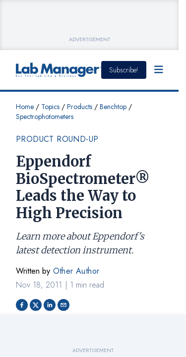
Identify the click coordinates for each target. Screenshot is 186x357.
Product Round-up (57, 139)
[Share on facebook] (22, 305)
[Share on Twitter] (36, 305)
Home (25, 107)
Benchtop (113, 107)
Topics (50, 107)
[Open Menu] (158, 70)
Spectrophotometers (44, 116)
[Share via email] (63, 305)
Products (79, 107)
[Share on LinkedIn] (50, 305)
